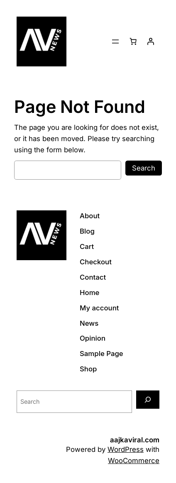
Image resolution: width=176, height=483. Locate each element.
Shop (88, 369)
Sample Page (101, 353)
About (90, 216)
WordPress (126, 449)
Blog (87, 231)
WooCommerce (133, 460)
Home (89, 292)
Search (143, 168)
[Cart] (133, 41)
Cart (87, 246)
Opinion (92, 338)
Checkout (96, 262)
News (89, 323)
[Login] (150, 41)
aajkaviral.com (134, 440)
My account (99, 308)
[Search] (147, 399)
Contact (93, 277)
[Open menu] (115, 41)
